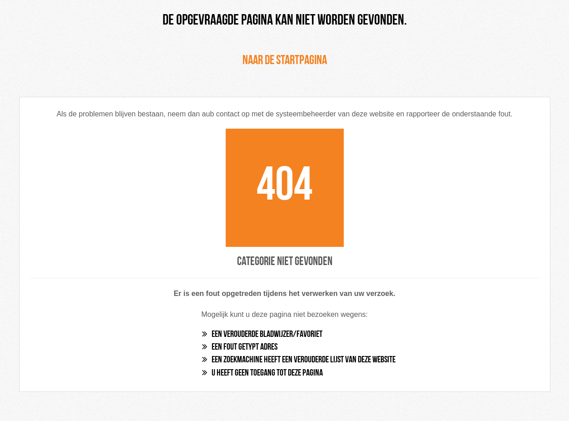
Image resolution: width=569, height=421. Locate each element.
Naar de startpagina (284, 61)
